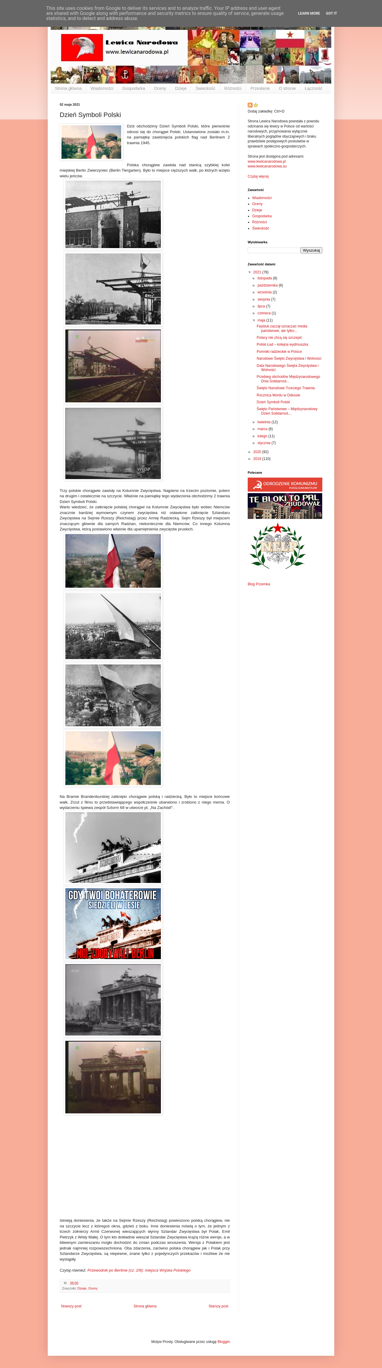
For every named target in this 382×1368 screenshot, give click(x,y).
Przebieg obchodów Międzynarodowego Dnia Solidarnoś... (288, 379)
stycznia (265, 443)
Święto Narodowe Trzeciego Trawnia (286, 388)
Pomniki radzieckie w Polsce (279, 352)
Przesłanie (260, 88)
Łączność (313, 88)
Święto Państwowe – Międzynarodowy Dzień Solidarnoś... (287, 411)
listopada (265, 278)
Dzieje (181, 88)
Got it (331, 13)
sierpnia (264, 299)
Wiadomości (102, 88)
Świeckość (205, 88)
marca (263, 429)
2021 (257, 272)
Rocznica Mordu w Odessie (278, 395)
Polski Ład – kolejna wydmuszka (282, 344)
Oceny (160, 88)
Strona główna (68, 88)
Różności (233, 88)
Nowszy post (71, 1306)
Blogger (224, 1342)
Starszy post (218, 1306)
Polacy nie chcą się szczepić (279, 338)
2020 (257, 452)
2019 (257, 459)
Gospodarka (133, 88)
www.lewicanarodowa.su (267, 166)
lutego (263, 436)
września (265, 292)
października (268, 285)
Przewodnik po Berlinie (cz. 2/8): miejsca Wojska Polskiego (138, 1270)
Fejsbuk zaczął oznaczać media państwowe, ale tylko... (282, 328)
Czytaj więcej (258, 176)
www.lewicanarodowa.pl (267, 161)
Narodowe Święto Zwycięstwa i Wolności (289, 358)
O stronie (287, 88)
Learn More (309, 13)
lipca (262, 306)
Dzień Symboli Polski (273, 402)
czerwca (265, 313)
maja (262, 320)
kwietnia (265, 422)
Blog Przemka (259, 584)
